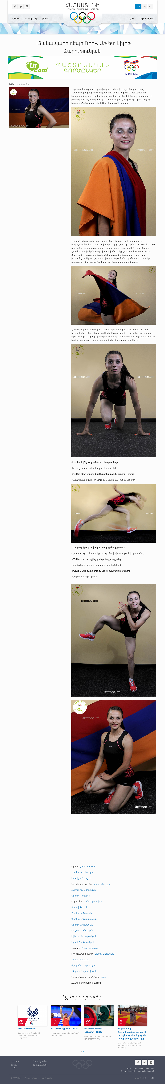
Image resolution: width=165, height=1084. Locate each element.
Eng (144, 6)
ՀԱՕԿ (132, 18)
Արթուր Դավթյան (80, 895)
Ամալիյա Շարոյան (81, 878)
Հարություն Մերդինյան (83, 889)
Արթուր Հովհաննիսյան (84, 971)
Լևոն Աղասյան (88, 866)
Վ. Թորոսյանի (148, 1078)
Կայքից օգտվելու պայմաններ (140, 1068)
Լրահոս (16, 18)
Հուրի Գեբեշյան (102, 884)
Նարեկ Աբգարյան (104, 953)
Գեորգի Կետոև (79, 907)
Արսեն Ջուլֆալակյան (82, 942)
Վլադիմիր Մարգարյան (83, 965)
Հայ (138, 6)
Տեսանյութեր (31, 18)
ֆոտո (45, 18)
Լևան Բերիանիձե (92, 901)
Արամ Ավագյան (80, 959)
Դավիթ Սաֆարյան (81, 913)
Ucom (104, 976)
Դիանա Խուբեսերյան (82, 872)
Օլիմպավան (146, 18)
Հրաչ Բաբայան (89, 947)
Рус (150, 6)
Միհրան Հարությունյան (83, 936)
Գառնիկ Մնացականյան (84, 918)
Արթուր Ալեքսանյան (82, 924)
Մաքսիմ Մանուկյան (82, 930)
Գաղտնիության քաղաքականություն (137, 1071)
